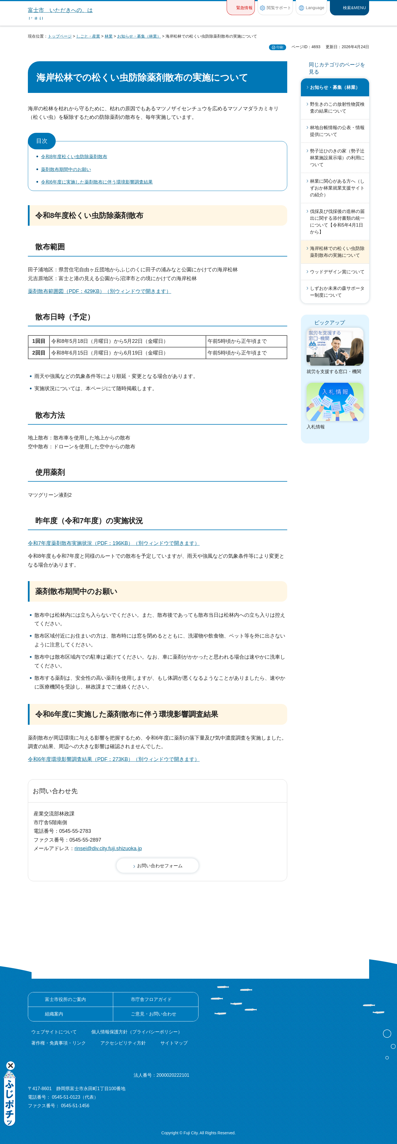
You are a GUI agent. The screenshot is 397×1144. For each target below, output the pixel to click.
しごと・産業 (88, 36)
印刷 (279, 47)
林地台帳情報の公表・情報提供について (337, 131)
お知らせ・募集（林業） (139, 36)
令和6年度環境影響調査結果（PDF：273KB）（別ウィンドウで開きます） (114, 759)
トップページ (60, 36)
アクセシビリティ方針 (123, 1043)
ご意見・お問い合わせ (153, 1013)
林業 (109, 36)
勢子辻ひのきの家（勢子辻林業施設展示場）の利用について (337, 157)
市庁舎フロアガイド (151, 999)
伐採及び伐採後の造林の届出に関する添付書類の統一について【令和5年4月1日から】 (337, 221)
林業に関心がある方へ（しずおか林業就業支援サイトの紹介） (337, 188)
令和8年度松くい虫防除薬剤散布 (74, 156)
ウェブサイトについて (54, 1031)
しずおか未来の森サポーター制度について (337, 292)
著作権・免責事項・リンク (58, 1043)
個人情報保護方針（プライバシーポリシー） (136, 1031)
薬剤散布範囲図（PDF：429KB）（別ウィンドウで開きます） (99, 291)
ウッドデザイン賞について (337, 271)
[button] (241, 7)
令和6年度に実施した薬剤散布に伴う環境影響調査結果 (97, 182)
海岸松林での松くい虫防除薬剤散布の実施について (337, 252)
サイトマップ (174, 1043)
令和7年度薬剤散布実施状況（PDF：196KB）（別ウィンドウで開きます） (114, 543)
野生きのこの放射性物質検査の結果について (337, 107)
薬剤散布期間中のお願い (66, 169)
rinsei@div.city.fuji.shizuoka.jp (108, 848)
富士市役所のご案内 (65, 999)
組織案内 (54, 1013)
